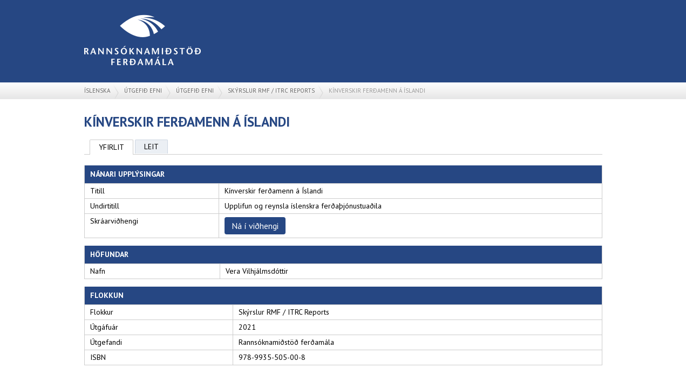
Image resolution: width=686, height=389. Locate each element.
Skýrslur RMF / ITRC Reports (271, 90)
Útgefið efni (143, 90)
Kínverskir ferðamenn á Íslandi (377, 90)
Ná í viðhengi (255, 225)
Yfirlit (111, 147)
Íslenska (97, 90)
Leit (151, 146)
